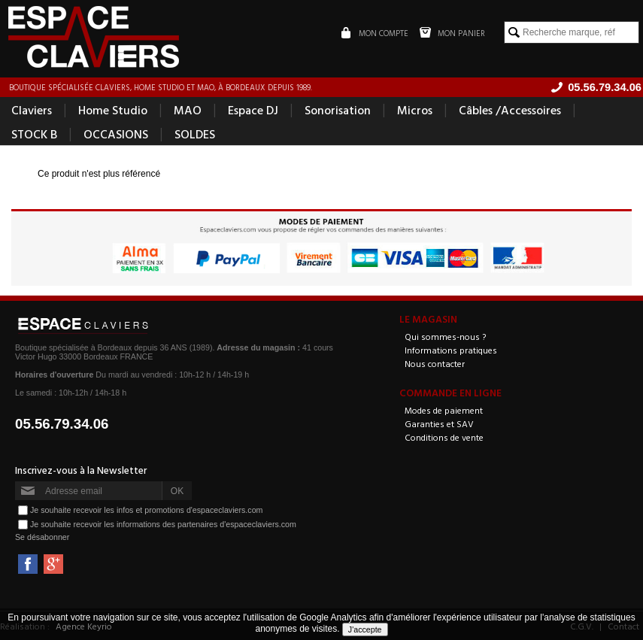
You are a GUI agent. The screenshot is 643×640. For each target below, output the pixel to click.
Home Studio (112, 110)
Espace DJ (253, 110)
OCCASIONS (115, 134)
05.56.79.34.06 (62, 424)
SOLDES (194, 134)
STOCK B (34, 134)
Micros (414, 110)
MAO (188, 110)
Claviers (31, 110)
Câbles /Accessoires (510, 110)
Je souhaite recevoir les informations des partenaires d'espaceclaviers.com (163, 524)
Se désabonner (42, 536)
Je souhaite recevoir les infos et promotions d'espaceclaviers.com (146, 509)
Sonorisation (338, 110)
